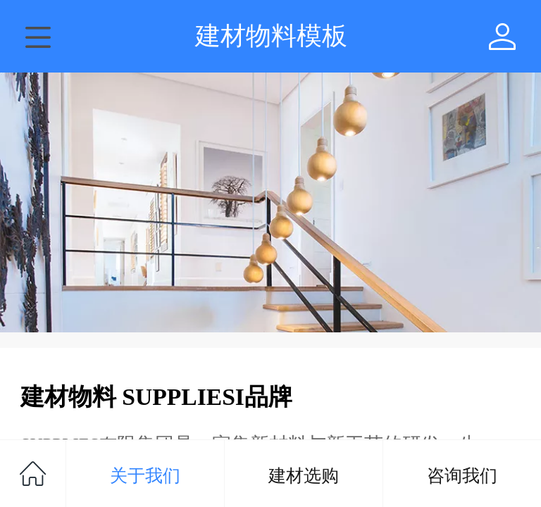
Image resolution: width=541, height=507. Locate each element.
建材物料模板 (271, 35)
